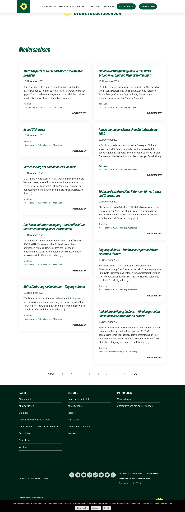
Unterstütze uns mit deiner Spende (135, 401)
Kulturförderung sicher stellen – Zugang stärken (54, 283)
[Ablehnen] (182, 506)
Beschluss (44, 103)
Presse (71, 408)
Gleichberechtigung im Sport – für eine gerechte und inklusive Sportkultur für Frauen (129, 310)
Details (106, 508)
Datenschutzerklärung (79, 422)
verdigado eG (63, 496)
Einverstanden (82, 508)
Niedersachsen (56, 103)
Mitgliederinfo (75, 401)
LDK (26, 103)
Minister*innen (26, 401)
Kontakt (72, 429)
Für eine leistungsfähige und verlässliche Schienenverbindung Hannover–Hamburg (125, 69)
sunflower (39, 496)
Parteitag (33, 103)
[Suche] (158, 2)
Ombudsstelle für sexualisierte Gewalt (39, 422)
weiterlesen (79, 109)
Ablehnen (95, 508)
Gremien (23, 408)
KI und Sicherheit (34, 125)
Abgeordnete (25, 395)
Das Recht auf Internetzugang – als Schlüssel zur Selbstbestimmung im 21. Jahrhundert (54, 223)
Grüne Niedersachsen (98, 12)
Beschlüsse (28, 100)
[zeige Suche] (161, 2)
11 (125, 370)
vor (135, 370)
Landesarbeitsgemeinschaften (34, 415)
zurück (51, 370)
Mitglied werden (125, 395)
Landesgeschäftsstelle (79, 395)
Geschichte (24, 436)
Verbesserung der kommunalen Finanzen (50, 163)
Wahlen (23, 443)
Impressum (73, 415)
